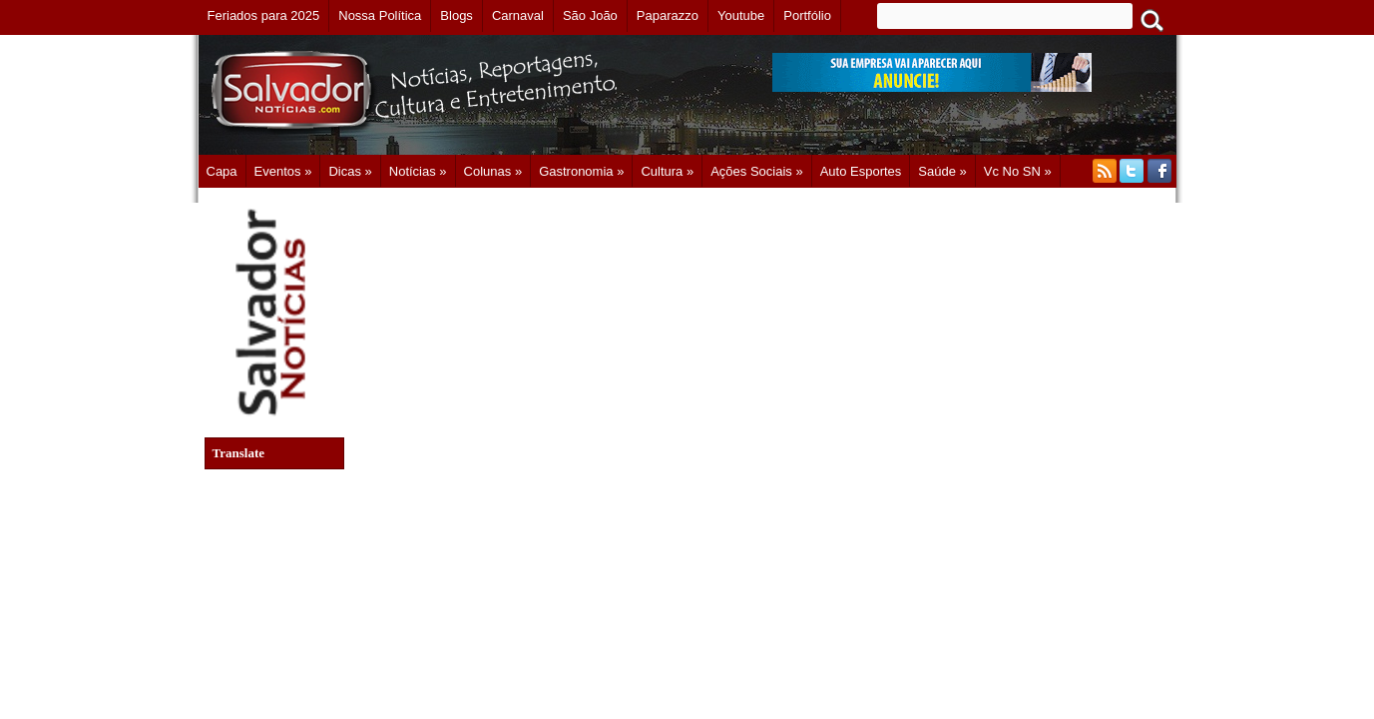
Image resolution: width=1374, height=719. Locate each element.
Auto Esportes (861, 171)
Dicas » (349, 171)
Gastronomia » (581, 171)
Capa (222, 171)
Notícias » (418, 171)
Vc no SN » (1018, 171)
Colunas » (493, 171)
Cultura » (667, 171)
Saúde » (942, 171)
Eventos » (283, 171)
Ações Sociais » (756, 171)
